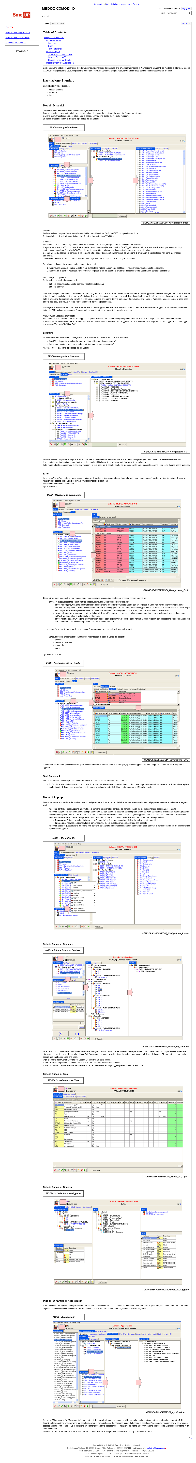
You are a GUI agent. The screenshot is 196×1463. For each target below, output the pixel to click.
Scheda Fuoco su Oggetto (60, 60)
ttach (55, 23)
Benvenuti (97, 4)
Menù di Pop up (53, 51)
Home (22, 15)
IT (11, 27)
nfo (62, 23)
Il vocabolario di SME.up (16, 43)
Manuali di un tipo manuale (17, 37)
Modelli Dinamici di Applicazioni (60, 63)
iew (47, 23)
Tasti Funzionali (55, 49)
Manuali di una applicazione (17, 32)
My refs (186, 8)
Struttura (52, 43)
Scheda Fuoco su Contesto (60, 54)
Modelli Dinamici (53, 40)
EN (6, 27)
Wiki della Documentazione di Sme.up (123, 4)
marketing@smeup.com (155, 1448)
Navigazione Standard (54, 37)
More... (185, 23)
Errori (50, 46)
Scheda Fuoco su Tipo (58, 57)
